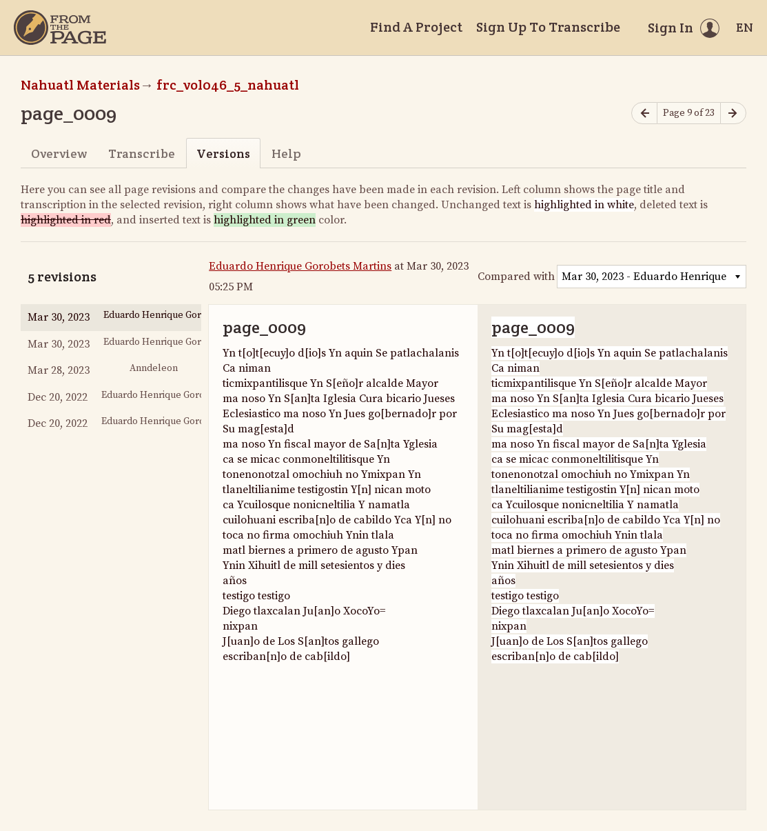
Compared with (516, 276)
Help (286, 153)
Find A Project (416, 27)
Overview (59, 153)
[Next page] (733, 113)
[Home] (60, 27)
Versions (223, 153)
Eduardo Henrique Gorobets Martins (300, 266)
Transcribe (141, 153)
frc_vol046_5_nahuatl (227, 85)
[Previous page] (644, 113)
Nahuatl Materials (80, 85)
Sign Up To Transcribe (548, 27)
